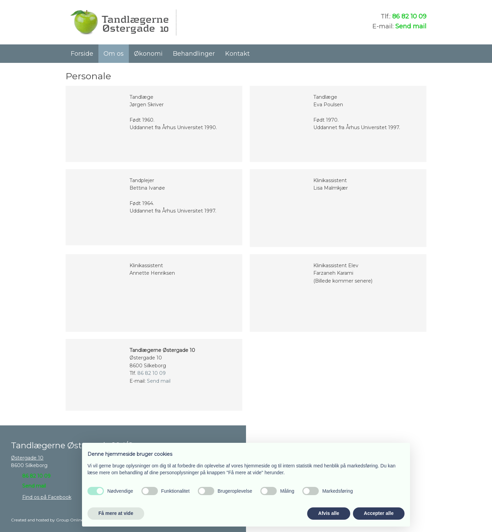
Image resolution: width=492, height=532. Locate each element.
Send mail (410, 26)
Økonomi (148, 53)
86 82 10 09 (409, 16)
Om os (114, 53)
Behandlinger (194, 53)
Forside (82, 53)
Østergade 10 (27, 458)
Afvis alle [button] (328, 513)
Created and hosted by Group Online (47, 519)
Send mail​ (34, 486)
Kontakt (237, 53)
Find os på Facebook (46, 497)
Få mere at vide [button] (115, 513)
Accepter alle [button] (379, 513)
